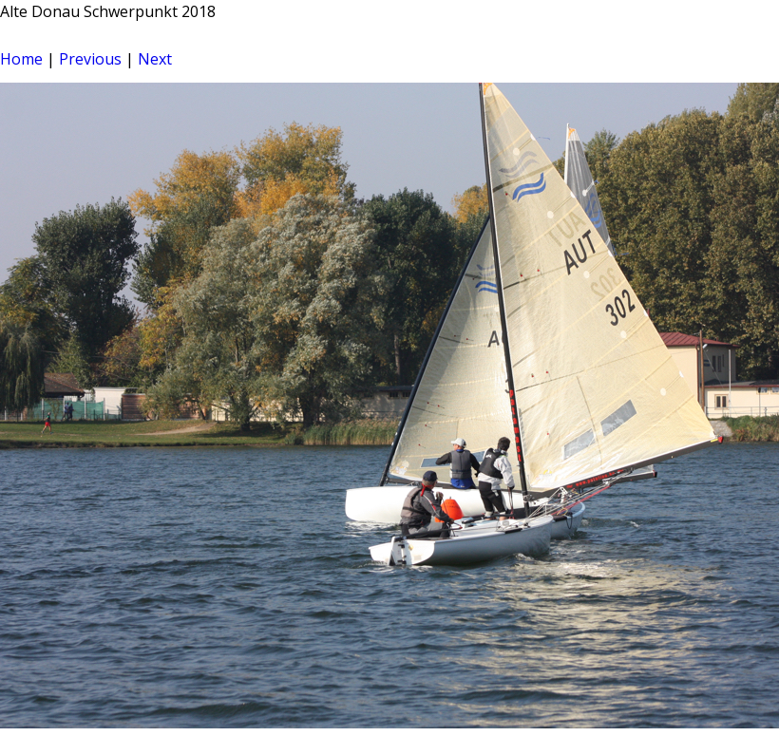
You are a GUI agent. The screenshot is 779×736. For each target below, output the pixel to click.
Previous (90, 58)
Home (21, 58)
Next (155, 58)
